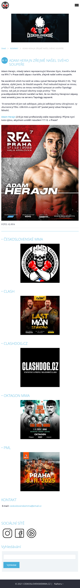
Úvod (3, 48)
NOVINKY (14, 48)
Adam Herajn (8, 116)
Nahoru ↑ (59, 583)
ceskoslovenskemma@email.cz (25, 505)
